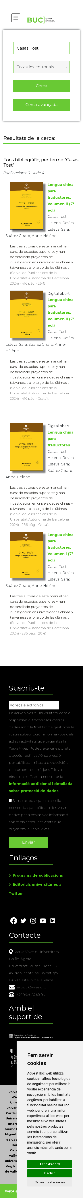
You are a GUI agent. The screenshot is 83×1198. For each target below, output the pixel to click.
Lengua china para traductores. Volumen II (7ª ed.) (61, 197)
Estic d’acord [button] (50, 1164)
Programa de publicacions (38, 875)
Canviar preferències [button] (50, 1182)
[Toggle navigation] (15, 18)
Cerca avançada (41, 104)
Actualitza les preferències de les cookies (40, 3)
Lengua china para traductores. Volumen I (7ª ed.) (60, 547)
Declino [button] (50, 1173)
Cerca (41, 85)
